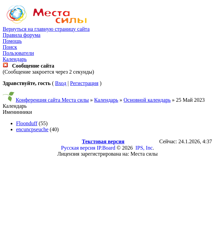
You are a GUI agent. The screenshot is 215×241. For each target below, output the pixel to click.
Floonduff (26, 123)
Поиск (10, 47)
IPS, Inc (144, 148)
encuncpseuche (32, 129)
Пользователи (18, 53)
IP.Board (106, 148)
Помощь (12, 41)
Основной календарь (147, 100)
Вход (61, 83)
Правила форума (21, 35)
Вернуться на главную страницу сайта (46, 29)
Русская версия (78, 148)
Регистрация (84, 83)
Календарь (15, 59)
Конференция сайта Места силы (52, 100)
